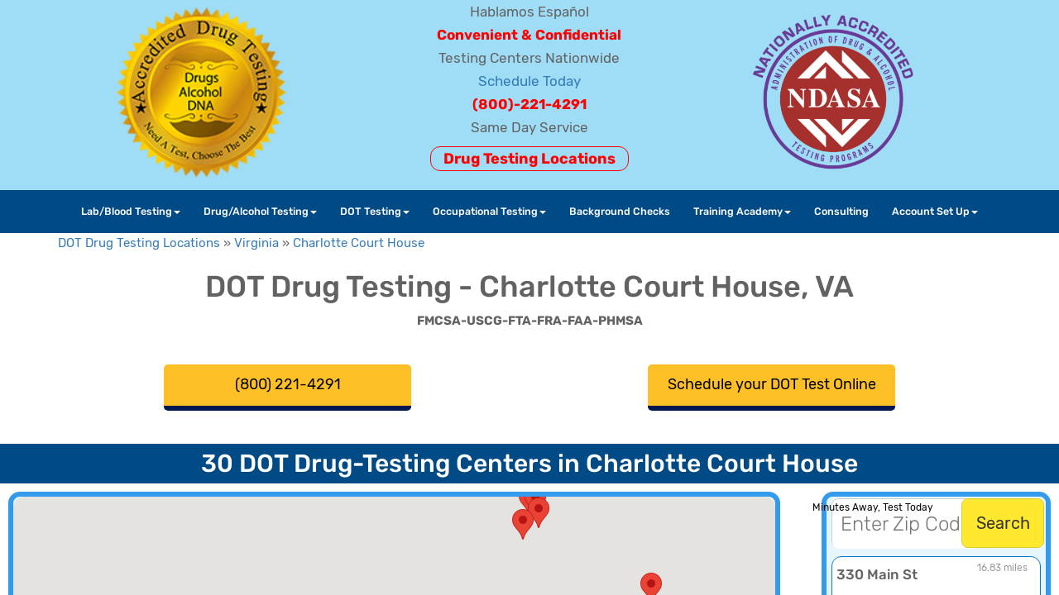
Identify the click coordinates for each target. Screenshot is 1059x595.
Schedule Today (529, 81)
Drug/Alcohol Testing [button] (260, 211)
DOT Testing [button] (375, 211)
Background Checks (619, 211)
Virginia (256, 243)
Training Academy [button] (742, 211)
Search (1003, 523)
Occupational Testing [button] (489, 211)
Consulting (841, 211)
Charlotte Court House (358, 243)
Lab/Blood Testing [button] (130, 211)
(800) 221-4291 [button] (288, 384)
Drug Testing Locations (529, 159)
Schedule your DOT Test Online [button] (772, 384)
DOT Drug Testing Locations (139, 243)
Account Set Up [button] (935, 211)
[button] (523, 524)
